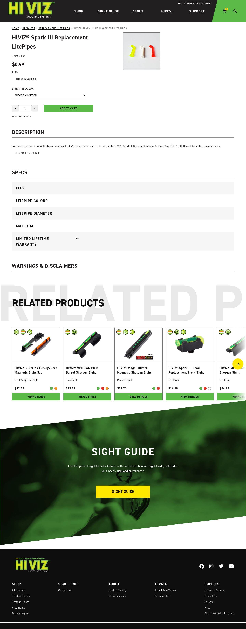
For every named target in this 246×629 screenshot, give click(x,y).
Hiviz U (161, 584)
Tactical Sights (20, 613)
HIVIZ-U (167, 11)
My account (204, 3)
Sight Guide (108, 11)
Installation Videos (165, 590)
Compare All (65, 590)
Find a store (186, 3)
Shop (78, 11)
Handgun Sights (21, 596)
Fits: (15, 72)
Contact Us (210, 596)
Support (197, 11)
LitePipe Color (23, 88)
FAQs (207, 607)
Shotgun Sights (20, 601)
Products (28, 28)
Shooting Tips (162, 596)
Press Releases (117, 596)
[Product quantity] (25, 108)
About (138, 11)
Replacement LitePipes (54, 28)
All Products (18, 590)
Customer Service (214, 590)
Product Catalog (117, 590)
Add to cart (68, 108)
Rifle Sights (18, 607)
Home (15, 28)
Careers (208, 601)
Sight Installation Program (219, 613)
